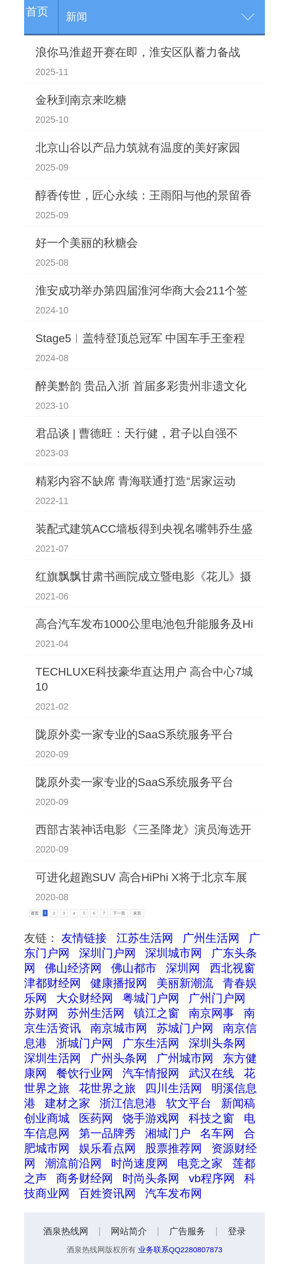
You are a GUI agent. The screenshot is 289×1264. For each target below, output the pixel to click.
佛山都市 (134, 968)
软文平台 (188, 1103)
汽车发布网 (173, 1193)
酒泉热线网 (65, 1231)
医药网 (96, 1118)
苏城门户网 (185, 1028)
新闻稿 (238, 1103)
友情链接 (84, 938)
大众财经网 (84, 998)
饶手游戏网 (150, 1118)
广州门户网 (217, 998)
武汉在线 (211, 1073)
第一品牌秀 (107, 1133)
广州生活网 (211, 938)
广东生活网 (150, 1043)
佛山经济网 (73, 968)
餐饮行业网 (84, 1073)
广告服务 (187, 1231)
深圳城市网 (173, 953)
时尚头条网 (150, 1178)
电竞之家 (200, 1163)
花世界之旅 (107, 1088)
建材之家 (67, 1103)
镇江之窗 (156, 1013)
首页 (37, 11)
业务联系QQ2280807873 (180, 1250)
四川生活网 (173, 1088)
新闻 (76, 17)
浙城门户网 (84, 1043)
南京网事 (211, 1013)
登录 (237, 1231)
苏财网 (41, 1013)
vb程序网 (212, 1178)
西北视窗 (232, 968)
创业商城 (47, 1118)
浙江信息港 (128, 1103)
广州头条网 (118, 1058)
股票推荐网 (173, 1148)
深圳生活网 (52, 1058)
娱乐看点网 (107, 1148)
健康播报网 (118, 983)
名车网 (217, 1133)
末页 (137, 913)
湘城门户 (168, 1133)
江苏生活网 (144, 938)
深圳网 (183, 968)
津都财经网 (52, 983)
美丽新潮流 (185, 983)
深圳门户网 (107, 953)
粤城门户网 (150, 998)
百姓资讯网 (107, 1193)
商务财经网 (84, 1178)
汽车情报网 (150, 1073)
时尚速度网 (139, 1163)
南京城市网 (118, 1028)
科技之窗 (211, 1118)
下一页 (119, 913)
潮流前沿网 (73, 1163)
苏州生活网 (96, 1013)
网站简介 (129, 1231)
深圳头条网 (217, 1043)
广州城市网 (185, 1058)
